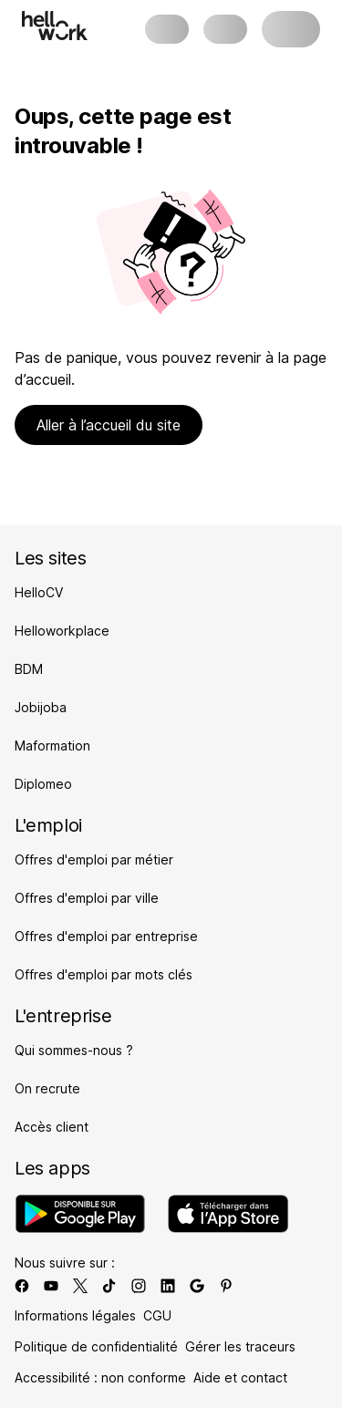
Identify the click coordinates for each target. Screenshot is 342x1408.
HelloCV (39, 592)
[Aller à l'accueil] (55, 25)
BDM (29, 669)
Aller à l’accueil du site (108, 425)
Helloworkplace (62, 630)
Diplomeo (43, 784)
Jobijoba (41, 707)
